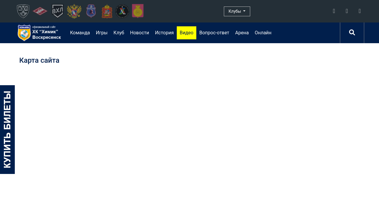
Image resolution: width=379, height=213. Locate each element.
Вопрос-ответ (214, 33)
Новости (139, 33)
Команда (80, 33)
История (164, 33)
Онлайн (263, 33)
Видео (186, 33)
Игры (102, 33)
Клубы (235, 11)
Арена (242, 33)
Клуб (118, 33)
